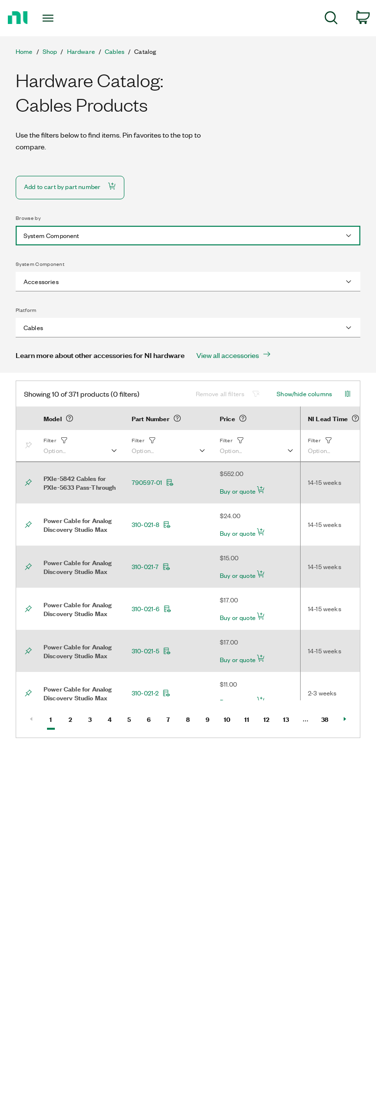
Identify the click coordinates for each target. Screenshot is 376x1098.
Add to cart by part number (70, 186)
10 (230, 718)
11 (250, 718)
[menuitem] (331, 19)
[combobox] (188, 235)
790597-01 (153, 482)
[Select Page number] (305, 719)
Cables (114, 51)
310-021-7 (151, 566)
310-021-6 (151, 608)
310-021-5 (151, 650)
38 (328, 718)
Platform (26, 310)
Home (24, 51)
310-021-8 (151, 524)
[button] (80, 445)
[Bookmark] (30, 445)
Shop (50, 51)
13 (289, 718)
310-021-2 (151, 693)
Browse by (28, 218)
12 (269, 718)
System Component (40, 264)
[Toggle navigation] (59, 18)
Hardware (81, 51)
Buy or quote (242, 491)
